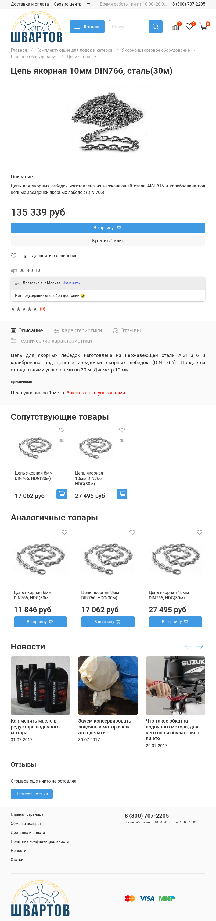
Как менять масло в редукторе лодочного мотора (35, 728)
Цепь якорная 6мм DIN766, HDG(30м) (33, 597)
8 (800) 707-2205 (188, 4)
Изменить (71, 283)
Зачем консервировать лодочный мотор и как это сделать (104, 728)
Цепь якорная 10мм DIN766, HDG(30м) (98, 483)
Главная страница (27, 814)
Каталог (87, 26)
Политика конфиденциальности (40, 841)
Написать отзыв (31, 795)
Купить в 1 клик (108, 240)
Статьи (17, 860)
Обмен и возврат (26, 823)
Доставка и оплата (30, 4)
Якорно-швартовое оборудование (156, 50)
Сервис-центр (67, 4)
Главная (19, 50)
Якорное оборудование (34, 56)
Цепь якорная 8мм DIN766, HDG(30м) (30, 483)
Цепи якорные (81, 56)
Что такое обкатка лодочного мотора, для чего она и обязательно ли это (172, 731)
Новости (18, 850)
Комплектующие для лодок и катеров (74, 50)
